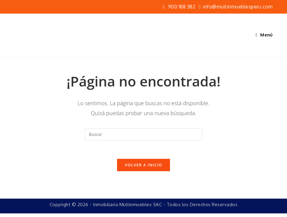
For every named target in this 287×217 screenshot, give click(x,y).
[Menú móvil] (264, 35)
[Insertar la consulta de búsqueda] (143, 134)
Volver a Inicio (143, 165)
